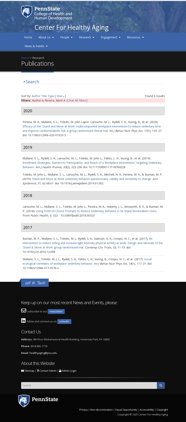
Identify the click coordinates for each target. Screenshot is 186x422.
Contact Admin (46, 370)
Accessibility (147, 409)
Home (28, 37)
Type (51, 96)
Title (44, 96)
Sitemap (27, 370)
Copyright (162, 409)
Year (59, 96)
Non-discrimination (101, 409)
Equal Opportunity (126, 409)
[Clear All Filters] (77, 100)
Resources (135, 37)
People (66, 37)
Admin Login (67, 370)
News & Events (36, 46)
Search (32, 81)
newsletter (56, 311)
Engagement (111, 37)
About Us (46, 37)
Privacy (83, 409)
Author (36, 96)
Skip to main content (13, 2)
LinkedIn (64, 321)
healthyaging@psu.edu (43, 353)
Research (86, 37)
